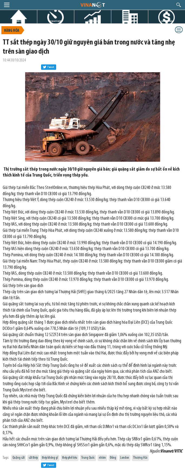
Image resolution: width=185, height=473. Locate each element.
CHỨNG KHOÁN (167, 21)
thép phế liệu (69, 458)
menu (6, 5)
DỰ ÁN (129, 21)
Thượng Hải (140, 458)
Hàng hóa (11, 31)
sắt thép (33, 458)
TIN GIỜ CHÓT (55, 21)
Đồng (113, 458)
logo (92, 4)
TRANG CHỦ (18, 21)
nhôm (102, 458)
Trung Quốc (88, 458)
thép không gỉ (50, 458)
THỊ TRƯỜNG (92, 21)
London (124, 458)
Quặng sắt (18, 458)
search (178, 5)
